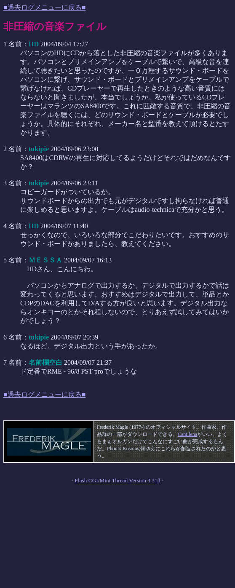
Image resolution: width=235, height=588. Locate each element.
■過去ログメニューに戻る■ (44, 7)
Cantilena (187, 434)
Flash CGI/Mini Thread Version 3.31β (117, 480)
